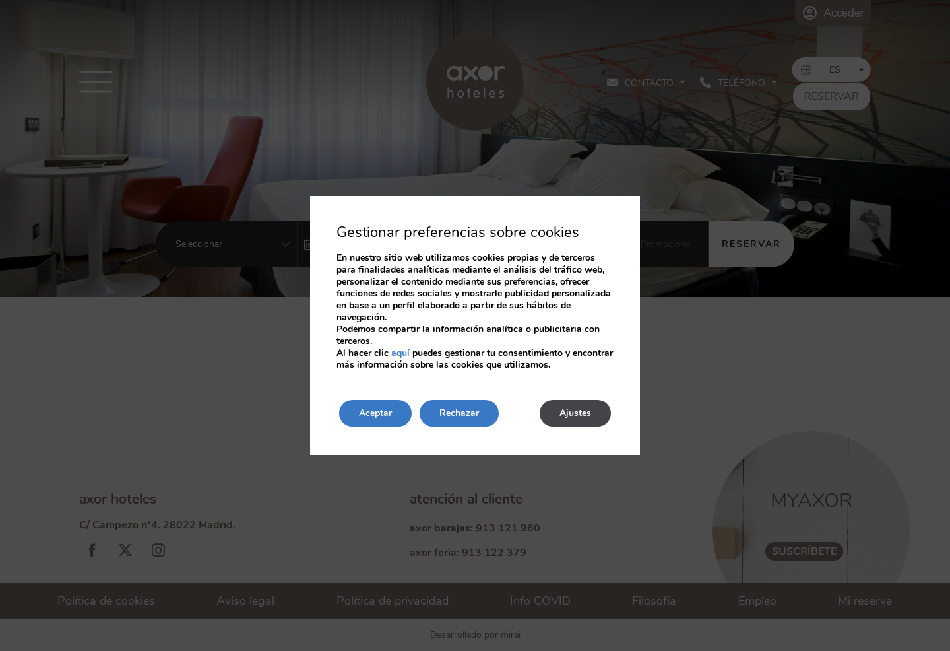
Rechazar (459, 413)
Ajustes (575, 413)
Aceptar (375, 413)
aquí (400, 353)
